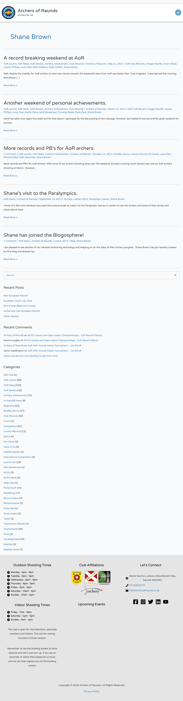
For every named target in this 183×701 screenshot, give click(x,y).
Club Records (76, 63)
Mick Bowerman (48, 112)
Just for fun (10, 462)
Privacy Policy (91, 691)
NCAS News (10, 477)
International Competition (17, 457)
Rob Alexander (27, 157)
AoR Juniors (10, 63)
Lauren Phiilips (11, 67)
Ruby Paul (80, 112)
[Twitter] (150, 601)
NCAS (7, 472)
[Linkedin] (158, 601)
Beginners (9, 405)
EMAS (7, 436)
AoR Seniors (36, 63)
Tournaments (11, 529)
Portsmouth (10, 487)
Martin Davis (31, 112)
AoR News (23, 63)
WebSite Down (11, 549)
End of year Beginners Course (20, 305)
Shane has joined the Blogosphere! (44, 235)
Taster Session (11, 316)
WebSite (8, 544)
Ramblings (9, 493)
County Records (12, 431)
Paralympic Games (99, 199)
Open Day (9, 482)
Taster (7, 518)
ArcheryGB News (13, 400)
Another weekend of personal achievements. (55, 103)
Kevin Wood (169, 63)
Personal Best (11, 157)
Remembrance (11, 503)
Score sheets (10, 513)
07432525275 (137, 585)
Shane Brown (71, 67)
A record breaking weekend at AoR (44, 58)
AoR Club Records (135, 63)
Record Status (11, 498)
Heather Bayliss (12, 452)
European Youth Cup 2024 (18, 300)
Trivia (6, 534)
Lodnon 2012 (80, 199)
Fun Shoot (9, 441)
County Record (139, 154)
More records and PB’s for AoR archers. (49, 148)
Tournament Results (14, 523)
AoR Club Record (136, 109)
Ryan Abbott (56, 67)
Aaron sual (9, 356)
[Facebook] (135, 601)
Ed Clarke (153, 154)
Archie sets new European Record (22, 311)
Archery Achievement (56, 63)
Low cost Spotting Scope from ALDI (38, 356)
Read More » (10, 85)
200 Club (8, 374)
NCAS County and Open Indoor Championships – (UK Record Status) (65, 335)
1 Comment (10, 154)
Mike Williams (40, 67)
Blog (72, 241)
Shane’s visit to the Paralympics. (41, 193)
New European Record (16, 295)
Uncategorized (11, 539)
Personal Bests (66, 112)
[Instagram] (143, 601)
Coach (7, 421)
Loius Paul (165, 154)
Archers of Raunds (38, 10)
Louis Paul (26, 67)
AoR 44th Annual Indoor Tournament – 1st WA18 (54, 345)
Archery (68, 199)
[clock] (20, 572)
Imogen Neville (154, 63)
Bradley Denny (122, 154)
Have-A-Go (10, 447)
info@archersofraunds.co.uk (144, 590)
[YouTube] (165, 601)
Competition (10, 426)
